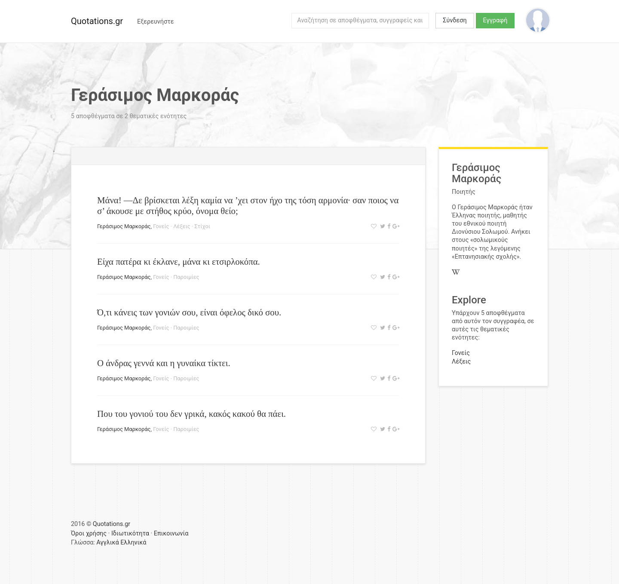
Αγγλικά (107, 542)
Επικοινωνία (171, 533)
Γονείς (161, 226)
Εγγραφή (495, 20)
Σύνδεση (454, 20)
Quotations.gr (97, 21)
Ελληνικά (133, 542)
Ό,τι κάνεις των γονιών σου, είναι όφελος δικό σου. (189, 312)
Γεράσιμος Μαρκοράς (123, 226)
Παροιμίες (186, 277)
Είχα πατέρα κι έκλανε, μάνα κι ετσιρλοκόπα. (178, 261)
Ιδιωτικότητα (130, 533)
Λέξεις (181, 226)
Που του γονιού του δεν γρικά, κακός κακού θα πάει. (191, 414)
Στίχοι (202, 226)
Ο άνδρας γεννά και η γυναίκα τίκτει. (163, 363)
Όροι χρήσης (89, 533)
